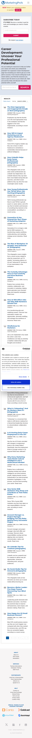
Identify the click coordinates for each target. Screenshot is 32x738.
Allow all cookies (16, 382)
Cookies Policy (16, 699)
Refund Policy (16, 694)
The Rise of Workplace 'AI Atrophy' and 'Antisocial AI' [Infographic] (17, 245)
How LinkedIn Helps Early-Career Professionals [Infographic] (15, 160)
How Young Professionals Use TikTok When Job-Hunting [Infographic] (17, 191)
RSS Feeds (16, 656)
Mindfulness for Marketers (13, 327)
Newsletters (16, 658)
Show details (23, 377)
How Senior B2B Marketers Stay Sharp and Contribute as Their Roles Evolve (17, 491)
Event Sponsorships (16, 679)
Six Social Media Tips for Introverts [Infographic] (17, 570)
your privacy (19, 40)
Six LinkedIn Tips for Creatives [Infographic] (16, 547)
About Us (16, 654)
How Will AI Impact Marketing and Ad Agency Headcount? (15, 135)
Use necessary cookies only (15, 387)
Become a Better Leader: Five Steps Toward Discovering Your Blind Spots (17, 590)
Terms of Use (15, 696)
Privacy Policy (16, 697)
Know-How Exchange (16, 692)
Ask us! (18, 10)
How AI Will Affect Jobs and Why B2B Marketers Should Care (17, 301)
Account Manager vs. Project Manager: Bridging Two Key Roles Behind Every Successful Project (17, 518)
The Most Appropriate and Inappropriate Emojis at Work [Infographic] (17, 109)
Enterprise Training (16, 667)
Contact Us (16, 690)
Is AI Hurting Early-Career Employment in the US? (17, 433)
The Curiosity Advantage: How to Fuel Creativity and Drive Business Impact (17, 274)
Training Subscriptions (16, 666)
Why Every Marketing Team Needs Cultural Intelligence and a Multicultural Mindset (16, 459)
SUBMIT (16, 35)
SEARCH (24, 87)
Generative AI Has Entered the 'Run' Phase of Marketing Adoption (17, 219)
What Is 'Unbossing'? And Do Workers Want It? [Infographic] (17, 410)
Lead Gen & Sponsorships (16, 677)
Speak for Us (16, 682)
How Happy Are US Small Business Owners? (17, 614)
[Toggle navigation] (28, 2)
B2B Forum (16, 669)
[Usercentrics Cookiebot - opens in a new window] (23, 349)
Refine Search (6, 101)
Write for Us (16, 681)
